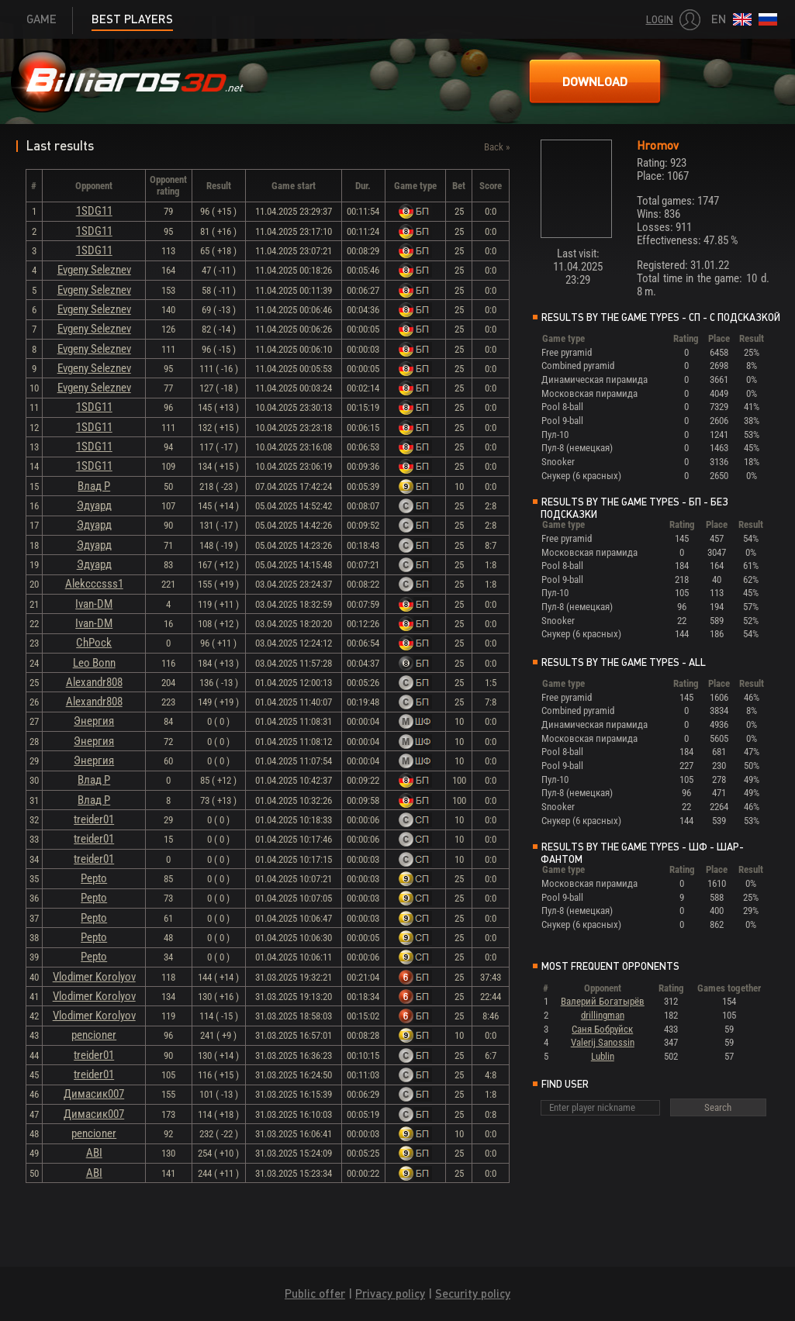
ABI (94, 1153)
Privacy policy (390, 1293)
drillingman (602, 1015)
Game (41, 19)
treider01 (94, 819)
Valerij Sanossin (602, 1042)
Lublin (602, 1056)
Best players (132, 19)
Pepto (94, 878)
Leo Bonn (94, 663)
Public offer (315, 1293)
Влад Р (94, 486)
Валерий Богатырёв (603, 1001)
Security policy (472, 1293)
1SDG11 (94, 211)
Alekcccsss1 (94, 584)
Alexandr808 (94, 682)
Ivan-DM (93, 604)
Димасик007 (94, 1094)
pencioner (93, 1035)
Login (659, 20)
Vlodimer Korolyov (94, 977)
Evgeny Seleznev (94, 270)
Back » (497, 147)
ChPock (94, 643)
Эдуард (94, 505)
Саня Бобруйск (602, 1029)
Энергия (94, 721)
